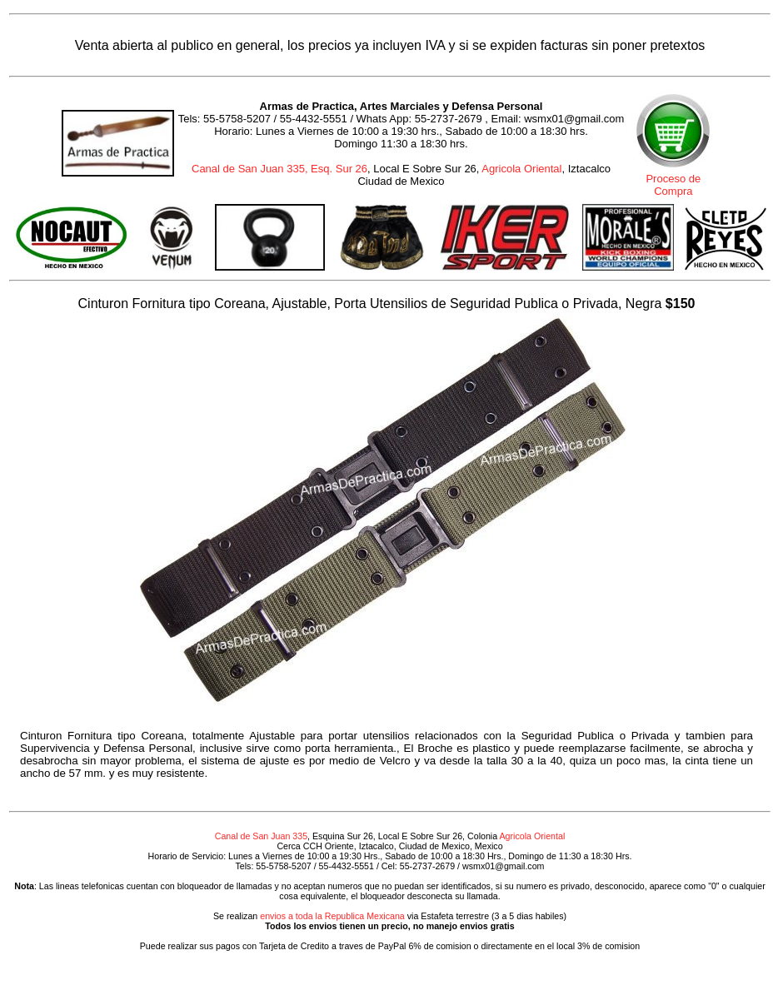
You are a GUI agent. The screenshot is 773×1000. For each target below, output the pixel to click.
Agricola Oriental (521, 168)
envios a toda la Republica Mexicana (332, 916)
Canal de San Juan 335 (261, 836)
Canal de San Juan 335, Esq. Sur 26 (279, 168)
